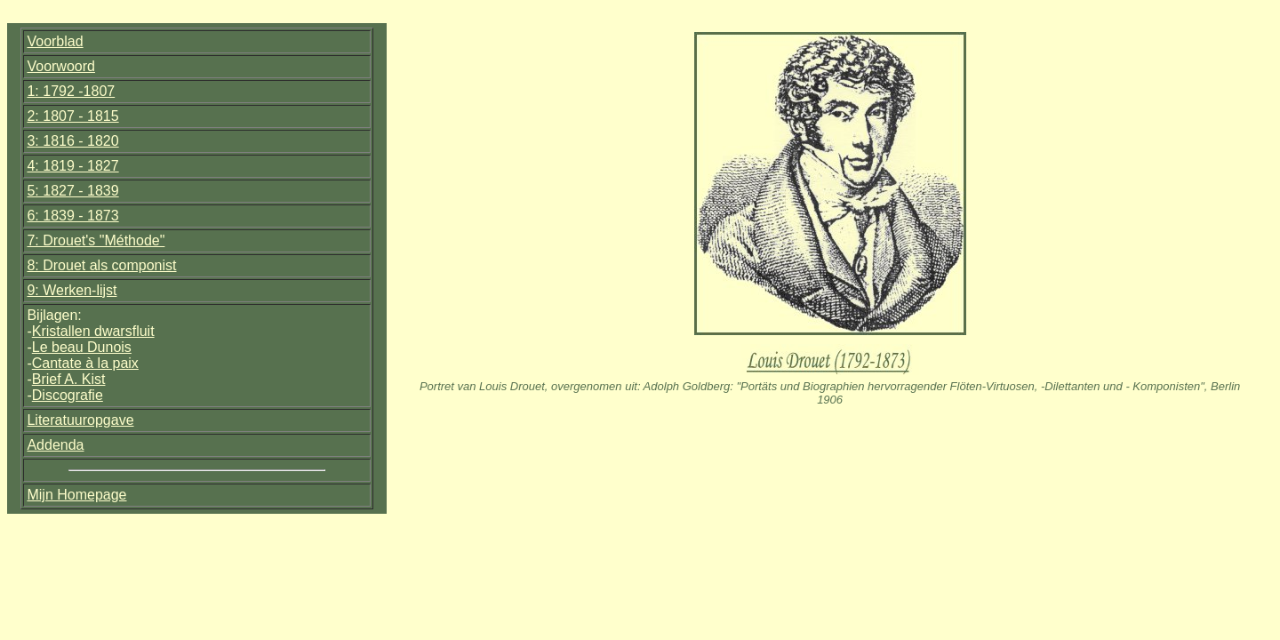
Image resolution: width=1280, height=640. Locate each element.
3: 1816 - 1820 (72, 140)
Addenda (55, 444)
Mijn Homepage (76, 494)
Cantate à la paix (85, 363)
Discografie (67, 395)
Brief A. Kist (69, 379)
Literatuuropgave (80, 420)
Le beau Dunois (82, 347)
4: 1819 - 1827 (72, 165)
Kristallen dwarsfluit (93, 331)
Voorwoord (61, 66)
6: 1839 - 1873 (72, 215)
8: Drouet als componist (101, 265)
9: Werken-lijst (71, 290)
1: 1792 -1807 (71, 91)
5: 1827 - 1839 (72, 190)
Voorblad (55, 41)
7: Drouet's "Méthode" (95, 240)
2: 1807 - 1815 (72, 116)
